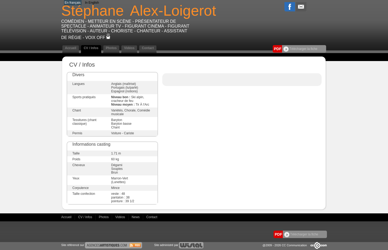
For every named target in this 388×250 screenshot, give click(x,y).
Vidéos (129, 48)
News (136, 217)
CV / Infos (91, 48)
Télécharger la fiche (300, 49)
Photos (111, 48)
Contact (148, 48)
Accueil (70, 48)
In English (92, 3)
